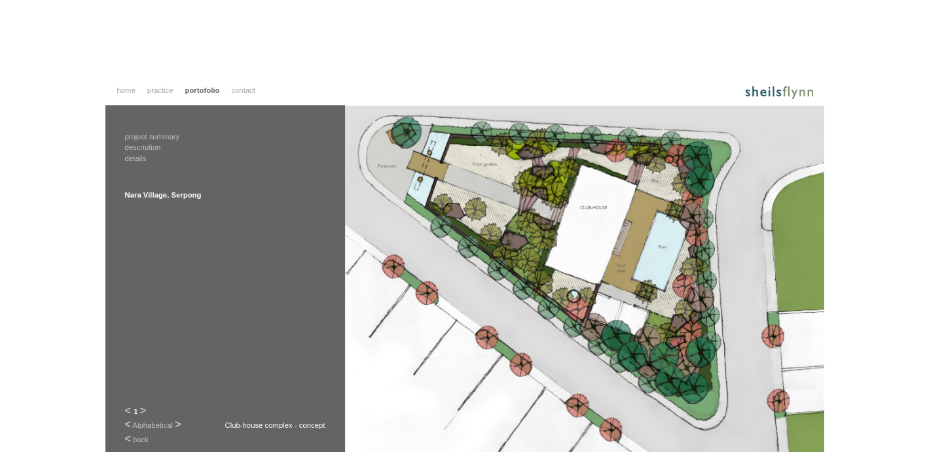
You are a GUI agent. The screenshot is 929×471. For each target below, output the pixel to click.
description (143, 147)
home (126, 90)
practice (160, 90)
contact (243, 90)
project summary (152, 137)
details (136, 158)
